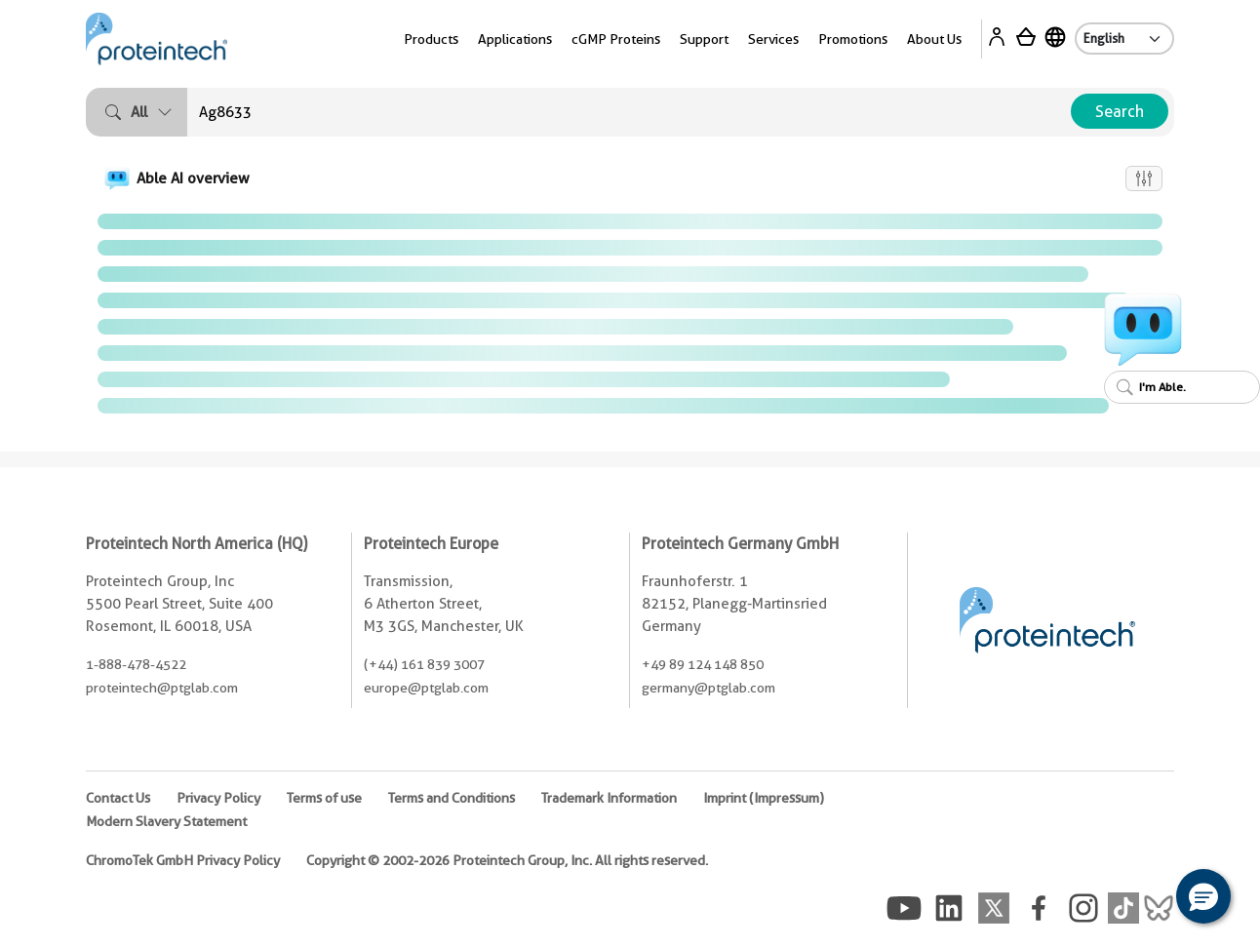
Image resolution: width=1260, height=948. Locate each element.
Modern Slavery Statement (166, 821)
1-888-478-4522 (136, 664)
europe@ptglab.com (426, 687)
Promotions (852, 39)
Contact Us (118, 798)
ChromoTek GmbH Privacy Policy (183, 860)
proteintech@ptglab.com (162, 687)
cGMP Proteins (615, 39)
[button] (1203, 896)
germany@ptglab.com (708, 687)
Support (704, 39)
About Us (934, 39)
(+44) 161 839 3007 (424, 664)
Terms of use (324, 798)
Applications (515, 39)
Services (773, 39)
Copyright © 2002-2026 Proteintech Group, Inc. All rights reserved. (507, 860)
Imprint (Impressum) (763, 798)
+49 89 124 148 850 (703, 664)
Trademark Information (609, 798)
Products (431, 39)
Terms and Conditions (451, 798)
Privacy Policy (218, 798)
